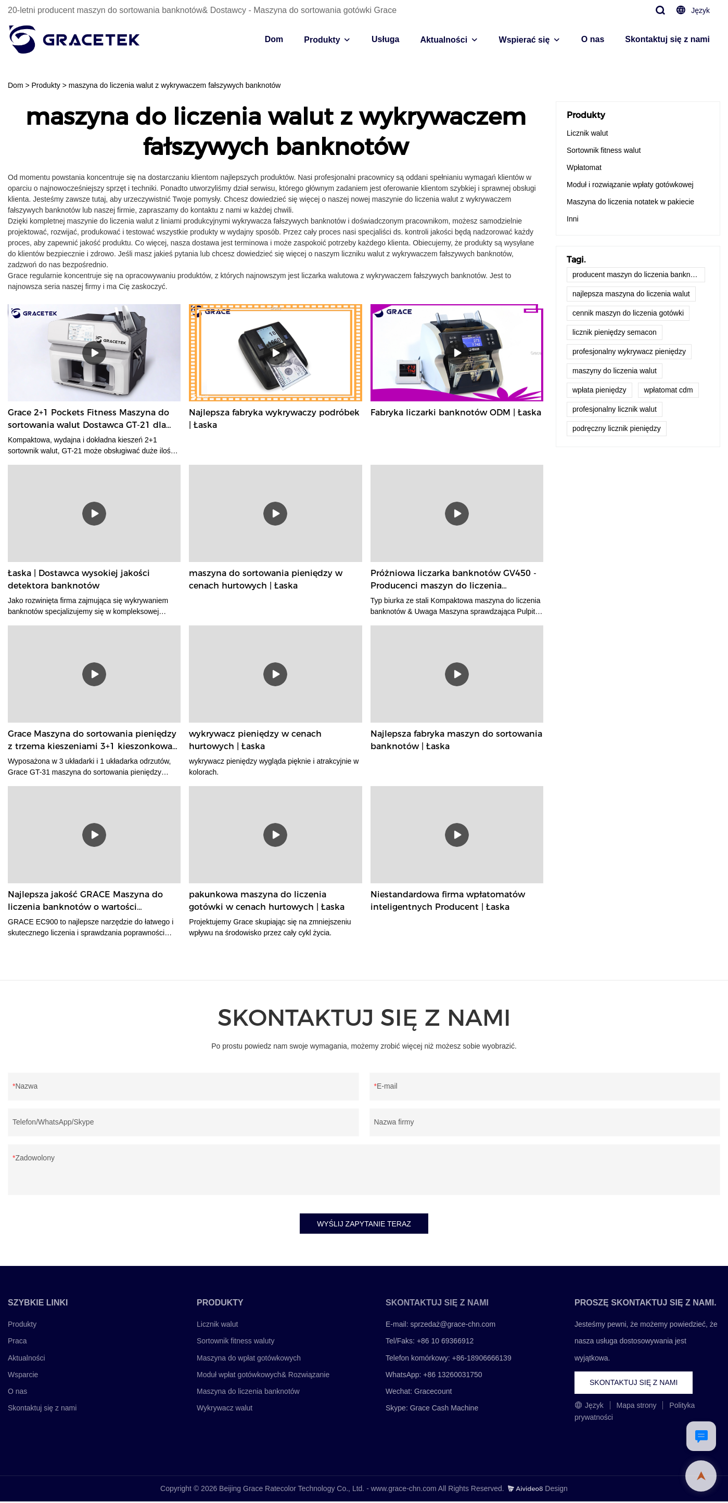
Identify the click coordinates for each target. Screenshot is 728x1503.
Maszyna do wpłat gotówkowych (249, 1359)
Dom (274, 39)
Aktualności (443, 39)
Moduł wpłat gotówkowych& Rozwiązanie (263, 1376)
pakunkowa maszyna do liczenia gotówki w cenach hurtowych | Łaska (266, 901)
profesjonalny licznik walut (614, 409)
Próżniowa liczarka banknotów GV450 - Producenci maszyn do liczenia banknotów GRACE (454, 580)
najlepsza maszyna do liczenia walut (631, 294)
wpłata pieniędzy (599, 390)
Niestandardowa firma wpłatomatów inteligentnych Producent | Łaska (448, 901)
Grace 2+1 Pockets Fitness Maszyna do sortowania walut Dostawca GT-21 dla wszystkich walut (88, 420)
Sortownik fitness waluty (235, 1343)
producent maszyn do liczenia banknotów (638, 274)
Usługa (385, 39)
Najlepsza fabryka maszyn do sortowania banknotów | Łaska (456, 740)
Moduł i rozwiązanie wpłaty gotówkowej (630, 184)
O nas (592, 39)
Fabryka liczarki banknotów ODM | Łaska (456, 412)
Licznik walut (587, 133)
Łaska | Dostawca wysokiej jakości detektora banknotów (79, 579)
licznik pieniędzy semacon (614, 332)
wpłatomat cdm (668, 390)
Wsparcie (23, 1376)
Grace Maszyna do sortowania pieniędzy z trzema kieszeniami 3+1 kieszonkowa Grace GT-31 (92, 741)
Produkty (322, 39)
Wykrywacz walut (224, 1409)
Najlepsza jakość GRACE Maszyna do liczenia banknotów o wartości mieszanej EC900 (85, 901)
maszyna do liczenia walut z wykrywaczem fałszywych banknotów (175, 85)
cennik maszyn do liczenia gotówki (628, 313)
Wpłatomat (584, 167)
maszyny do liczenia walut (614, 371)
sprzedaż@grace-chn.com (452, 1326)
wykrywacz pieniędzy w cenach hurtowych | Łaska (255, 740)
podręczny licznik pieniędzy (616, 428)
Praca (17, 1343)
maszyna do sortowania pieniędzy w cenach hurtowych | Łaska (265, 579)
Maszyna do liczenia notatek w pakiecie (630, 202)
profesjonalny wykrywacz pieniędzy (629, 351)
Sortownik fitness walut (604, 150)
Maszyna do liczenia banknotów (248, 1393)
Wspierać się (524, 39)
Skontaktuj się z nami (667, 39)
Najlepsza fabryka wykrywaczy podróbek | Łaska (274, 419)
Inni (573, 219)
